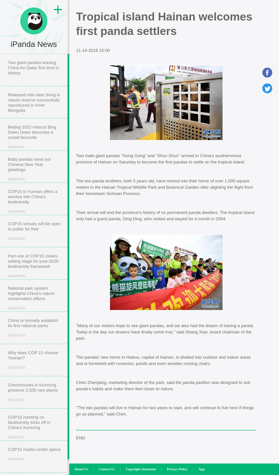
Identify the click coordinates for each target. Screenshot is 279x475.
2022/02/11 (16, 147)
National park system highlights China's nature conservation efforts (31, 293)
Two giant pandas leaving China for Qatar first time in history (33, 67)
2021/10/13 (16, 335)
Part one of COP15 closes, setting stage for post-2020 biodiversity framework (33, 261)
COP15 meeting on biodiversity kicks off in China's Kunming (29, 422)
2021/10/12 (16, 400)
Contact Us (107, 469)
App (201, 469)
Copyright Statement (141, 469)
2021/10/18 (16, 211)
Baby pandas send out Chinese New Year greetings (29, 164)
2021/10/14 (16, 308)
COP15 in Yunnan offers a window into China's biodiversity (32, 196)
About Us (81, 469)
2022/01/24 (16, 179)
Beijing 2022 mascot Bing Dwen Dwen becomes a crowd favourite (32, 132)
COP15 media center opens (34, 449)
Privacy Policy (177, 469)
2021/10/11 (16, 437)
